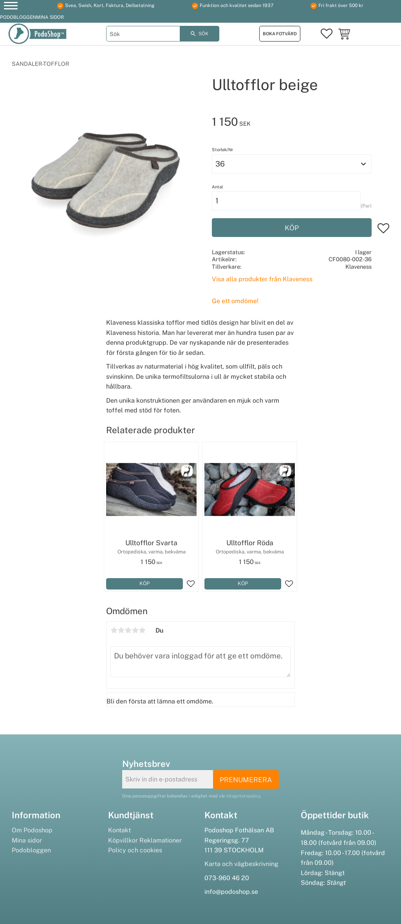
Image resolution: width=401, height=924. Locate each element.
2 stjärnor (121, 630)
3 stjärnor (128, 630)
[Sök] (199, 34)
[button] (11, 7)
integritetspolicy (243, 796)
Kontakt (119, 830)
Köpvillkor (123, 840)
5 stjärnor (142, 630)
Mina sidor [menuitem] (50, 17)
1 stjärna (113, 630)
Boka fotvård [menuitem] (280, 33)
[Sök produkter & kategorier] (143, 34)
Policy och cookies (135, 850)
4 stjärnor (135, 630)
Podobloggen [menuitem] (18, 17)
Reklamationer (160, 840)
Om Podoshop (32, 830)
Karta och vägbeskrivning (241, 864)
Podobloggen (31, 850)
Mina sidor (27, 840)
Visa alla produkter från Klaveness (262, 279)
